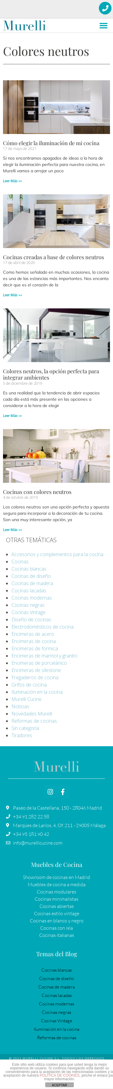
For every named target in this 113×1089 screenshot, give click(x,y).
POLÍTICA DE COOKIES (60, 1075)
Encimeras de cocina (33, 641)
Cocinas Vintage (28, 612)
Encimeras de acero (32, 634)
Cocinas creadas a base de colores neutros (53, 257)
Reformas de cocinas (34, 721)
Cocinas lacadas (28, 590)
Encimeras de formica (34, 648)
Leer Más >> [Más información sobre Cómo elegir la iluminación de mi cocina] (12, 181)
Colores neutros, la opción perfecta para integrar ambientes (51, 374)
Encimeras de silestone (36, 670)
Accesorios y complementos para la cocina (57, 554)
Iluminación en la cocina (37, 692)
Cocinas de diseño (31, 576)
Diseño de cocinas (31, 619)
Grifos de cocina (29, 684)
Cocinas (20, 561)
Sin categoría (25, 728)
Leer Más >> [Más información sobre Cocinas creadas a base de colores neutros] (12, 295)
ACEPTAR (59, 1085)
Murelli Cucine (26, 699)
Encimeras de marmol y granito (44, 655)
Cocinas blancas (28, 568)
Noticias (20, 706)
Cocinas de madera (32, 583)
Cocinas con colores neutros (37, 491)
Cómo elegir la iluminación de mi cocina (51, 143)
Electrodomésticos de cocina (42, 626)
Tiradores (21, 735)
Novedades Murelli (31, 713)
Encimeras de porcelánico (39, 663)
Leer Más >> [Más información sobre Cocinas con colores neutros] (12, 530)
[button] (103, 25)
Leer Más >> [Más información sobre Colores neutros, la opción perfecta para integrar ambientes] (12, 416)
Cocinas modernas (31, 597)
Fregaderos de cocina (34, 677)
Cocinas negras (28, 605)
